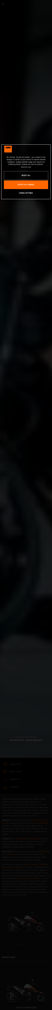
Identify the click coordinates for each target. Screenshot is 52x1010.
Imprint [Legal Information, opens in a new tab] (29, 166)
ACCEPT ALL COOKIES (26, 184)
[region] (26, 171)
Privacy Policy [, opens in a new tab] (24, 166)
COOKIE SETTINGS (26, 193)
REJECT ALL (26, 175)
